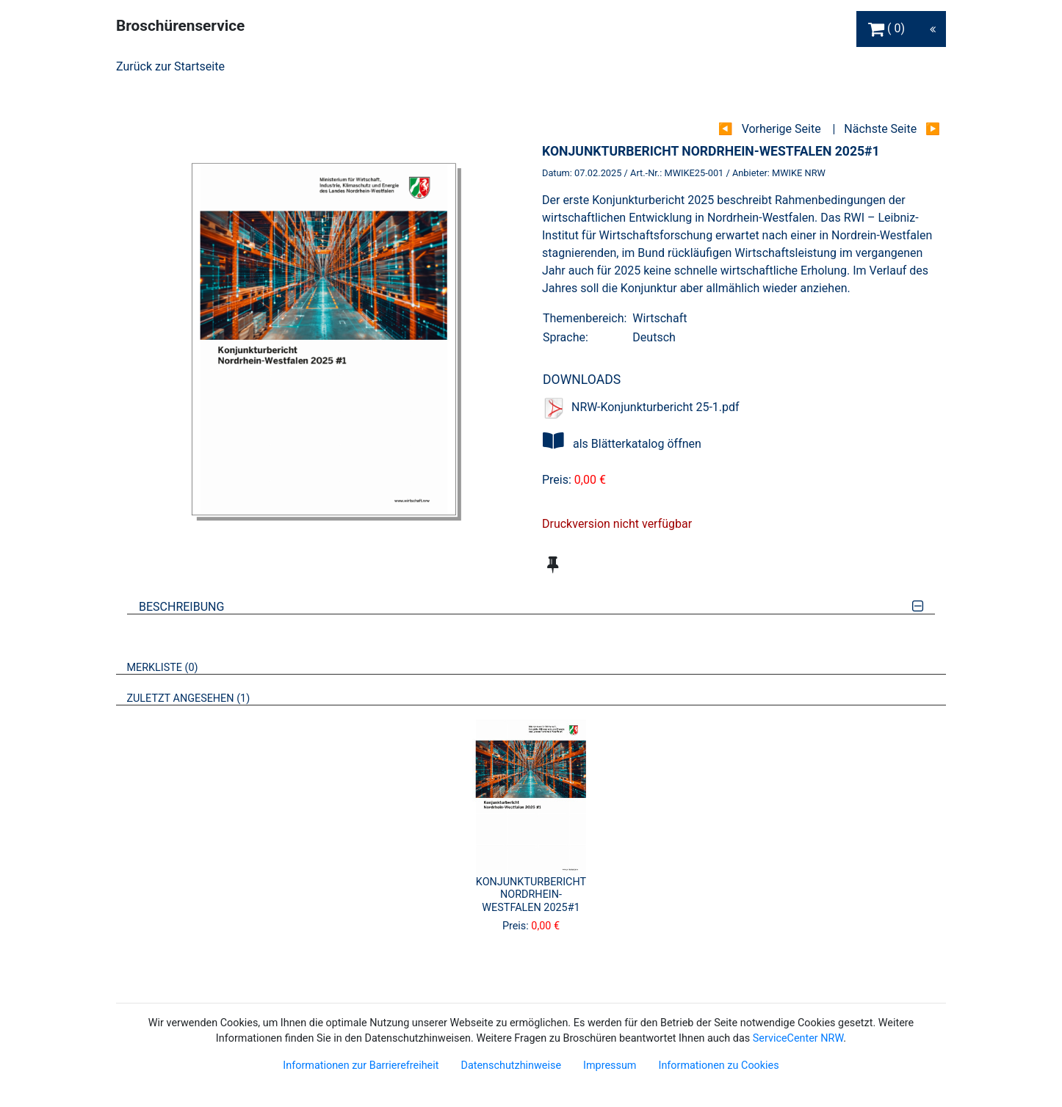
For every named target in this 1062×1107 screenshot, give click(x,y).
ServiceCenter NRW (798, 1038)
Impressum (609, 1065)
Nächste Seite (880, 129)
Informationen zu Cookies (718, 1065)
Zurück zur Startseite (170, 66)
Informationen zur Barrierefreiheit (360, 1065)
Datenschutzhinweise (510, 1065)
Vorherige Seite (781, 129)
